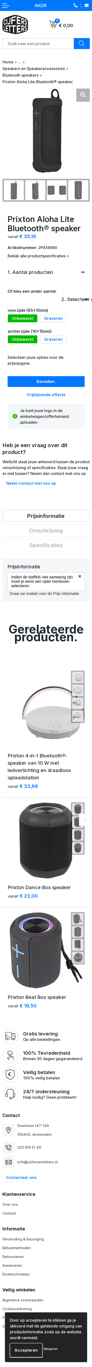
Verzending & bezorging (23, 1239)
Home (7, 62)
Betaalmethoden (16, 1248)
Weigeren (50, 1349)
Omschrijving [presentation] (46, 530)
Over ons (10, 1204)
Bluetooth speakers (20, 75)
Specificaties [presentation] (46, 545)
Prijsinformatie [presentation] (46, 516)
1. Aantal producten (30, 272)
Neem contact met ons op (31, 483)
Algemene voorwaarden (22, 1300)
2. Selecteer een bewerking (73, 299)
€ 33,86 (23, 786)
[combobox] (38, 43)
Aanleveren (12, 1265)
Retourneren (13, 1257)
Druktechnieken (16, 1274)
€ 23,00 (23, 896)
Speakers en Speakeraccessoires (33, 68)
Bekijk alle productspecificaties (38, 255)
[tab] (45, 516)
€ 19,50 (22, 1006)
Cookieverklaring (17, 1309)
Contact (9, 1213)
